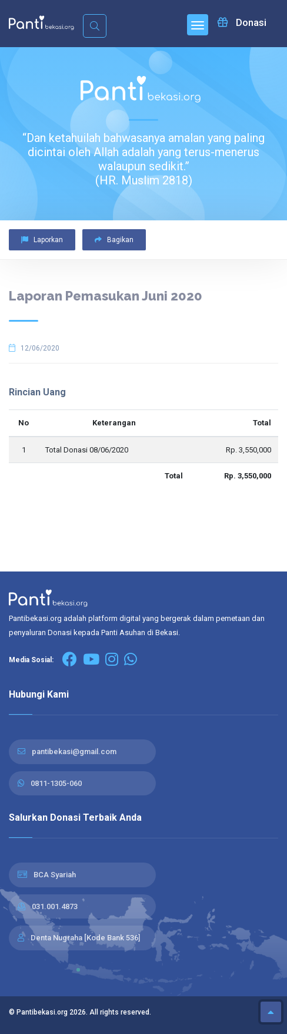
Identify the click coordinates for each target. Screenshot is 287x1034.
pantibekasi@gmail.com (74, 751)
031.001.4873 (55, 906)
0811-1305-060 (56, 783)
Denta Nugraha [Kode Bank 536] (85, 937)
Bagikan (114, 240)
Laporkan (42, 240)
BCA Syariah (55, 874)
